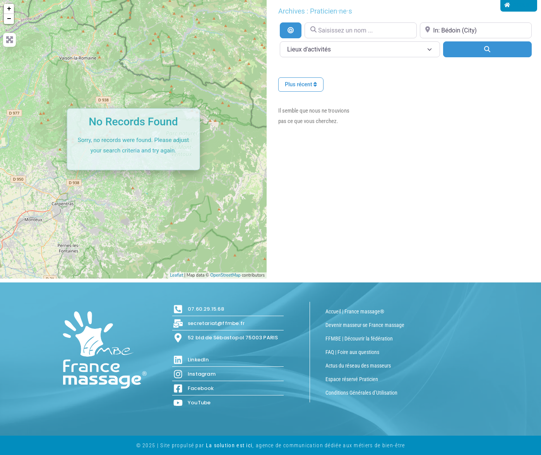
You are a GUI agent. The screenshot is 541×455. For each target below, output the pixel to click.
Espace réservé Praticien (351, 379)
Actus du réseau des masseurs (358, 366)
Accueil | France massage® (354, 311)
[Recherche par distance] (290, 30)
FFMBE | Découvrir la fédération (359, 338)
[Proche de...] (476, 30)
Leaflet (176, 275)
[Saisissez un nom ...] (360, 30)
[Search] (487, 49)
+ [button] (9, 9)
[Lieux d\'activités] (360, 49)
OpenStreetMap (225, 275)
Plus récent (301, 84)
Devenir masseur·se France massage (364, 325)
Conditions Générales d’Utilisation (361, 393)
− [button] (9, 19)
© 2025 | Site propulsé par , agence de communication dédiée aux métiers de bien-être (270, 445)
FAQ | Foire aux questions (352, 352)
